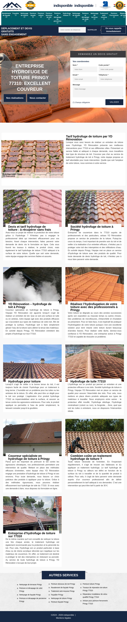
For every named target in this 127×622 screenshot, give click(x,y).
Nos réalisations (14, 98)
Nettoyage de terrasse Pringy (30, 585)
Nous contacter (38, 98)
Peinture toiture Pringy (91, 584)
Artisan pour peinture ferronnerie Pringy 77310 (95, 602)
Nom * (75, 65)
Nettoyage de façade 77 (76, 15)
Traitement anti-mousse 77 (104, 16)
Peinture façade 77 (33, 15)
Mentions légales (63, 618)
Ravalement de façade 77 (6, 15)
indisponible (63, 5)
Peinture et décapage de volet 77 (85, 17)
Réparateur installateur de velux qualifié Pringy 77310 (95, 595)
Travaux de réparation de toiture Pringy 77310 (95, 589)
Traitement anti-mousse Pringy (63, 591)
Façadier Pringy (57, 595)
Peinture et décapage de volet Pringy (30, 589)
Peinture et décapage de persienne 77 (57, 18)
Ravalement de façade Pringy (62, 588)
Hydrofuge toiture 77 (67, 14)
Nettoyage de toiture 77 (24, 15)
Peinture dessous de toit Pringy (63, 584)
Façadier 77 (15, 14)
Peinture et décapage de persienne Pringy (32, 599)
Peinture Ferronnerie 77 (114, 15)
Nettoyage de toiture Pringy (61, 598)
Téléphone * (103, 75)
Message (76, 85)
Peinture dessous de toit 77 (49, 16)
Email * (76, 75)
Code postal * (104, 65)
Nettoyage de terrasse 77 (94, 16)
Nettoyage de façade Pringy (30, 595)
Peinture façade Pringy (60, 602)
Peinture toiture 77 (41, 15)
